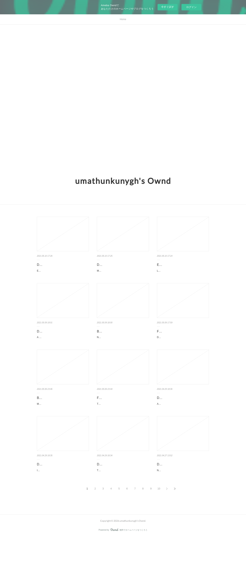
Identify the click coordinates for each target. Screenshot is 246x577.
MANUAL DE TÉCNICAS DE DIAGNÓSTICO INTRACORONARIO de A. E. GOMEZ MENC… (122, 278)
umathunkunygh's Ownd (123, 181)
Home (123, 19)
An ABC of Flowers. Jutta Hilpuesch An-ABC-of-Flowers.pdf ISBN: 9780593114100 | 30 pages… (182, 431)
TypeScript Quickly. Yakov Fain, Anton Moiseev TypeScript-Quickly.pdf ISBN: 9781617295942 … (122, 431)
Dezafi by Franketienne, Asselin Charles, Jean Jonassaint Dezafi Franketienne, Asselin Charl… (182, 355)
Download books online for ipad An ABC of (181, 420)
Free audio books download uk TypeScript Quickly (118, 420)
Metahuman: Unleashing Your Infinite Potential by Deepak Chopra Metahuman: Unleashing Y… (62, 431)
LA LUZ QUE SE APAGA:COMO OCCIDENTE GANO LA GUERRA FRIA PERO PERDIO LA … (182, 278)
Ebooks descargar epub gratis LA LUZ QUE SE (180, 267)
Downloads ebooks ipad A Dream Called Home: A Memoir (60, 344)
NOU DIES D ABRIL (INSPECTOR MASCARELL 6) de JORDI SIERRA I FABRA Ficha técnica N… (183, 508)
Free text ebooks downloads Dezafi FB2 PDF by (182, 344)
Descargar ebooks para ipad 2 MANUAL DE (118, 267)
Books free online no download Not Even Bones (121, 344)
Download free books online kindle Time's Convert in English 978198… (122, 497)
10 (159, 528)
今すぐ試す (167, 6)
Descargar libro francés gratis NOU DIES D (182, 497)
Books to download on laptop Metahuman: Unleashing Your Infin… (63, 420)
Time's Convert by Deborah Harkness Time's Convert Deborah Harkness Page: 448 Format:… (123, 508)
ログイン (191, 7)
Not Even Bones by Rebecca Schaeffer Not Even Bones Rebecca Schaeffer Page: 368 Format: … (123, 355)
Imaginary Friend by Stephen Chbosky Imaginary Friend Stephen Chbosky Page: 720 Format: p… (63, 508)
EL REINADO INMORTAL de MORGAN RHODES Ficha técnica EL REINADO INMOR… (62, 278)
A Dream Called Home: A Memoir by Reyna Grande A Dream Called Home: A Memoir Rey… (62, 355)
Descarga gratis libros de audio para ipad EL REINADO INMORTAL (62, 267)
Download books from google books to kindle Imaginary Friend (62, 497)
